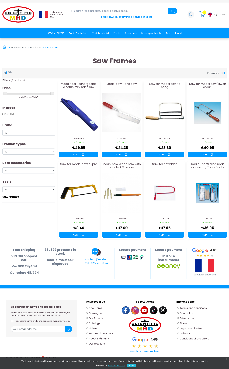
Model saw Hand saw (122, 84)
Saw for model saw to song (164, 85)
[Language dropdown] (217, 14)
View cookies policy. (116, 365)
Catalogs (94, 323)
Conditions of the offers (195, 338)
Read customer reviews (145, 351)
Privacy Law (187, 318)
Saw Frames (10, 197)
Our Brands (96, 318)
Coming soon (97, 313)
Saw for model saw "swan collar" (207, 85)
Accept (132, 365)
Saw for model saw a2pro (78, 164)
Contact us (187, 313)
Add (79, 154)
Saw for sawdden (164, 164)
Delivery (185, 333)
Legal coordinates (191, 328)
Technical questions (101, 333)
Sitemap (185, 323)
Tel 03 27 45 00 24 (96, 263)
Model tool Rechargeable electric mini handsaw (79, 85)
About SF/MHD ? (99, 338)
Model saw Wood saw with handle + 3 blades (122, 165)
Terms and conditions (193, 308)
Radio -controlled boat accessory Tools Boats (207, 165)
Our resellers (97, 343)
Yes (9, 114)
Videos (93, 328)
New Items (95, 308)
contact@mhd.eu (96, 259)
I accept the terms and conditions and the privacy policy (42, 321)
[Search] (124, 11)
